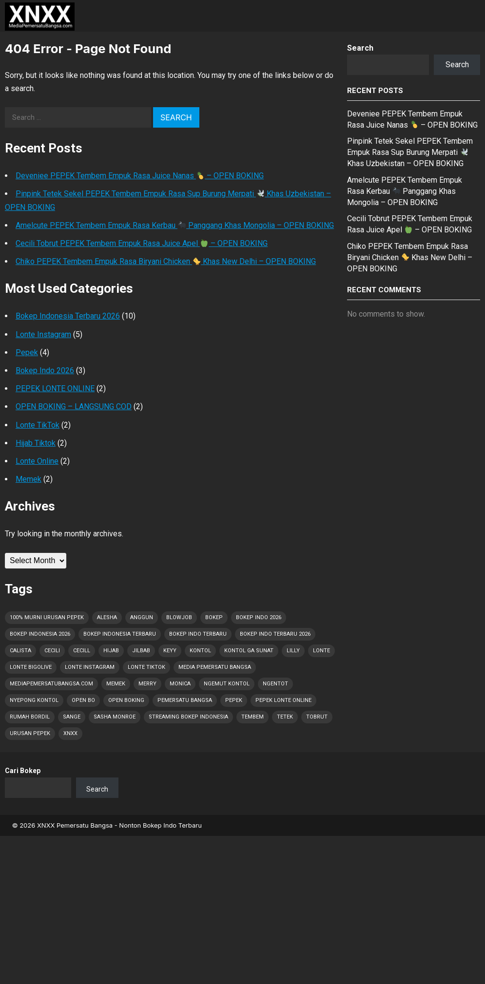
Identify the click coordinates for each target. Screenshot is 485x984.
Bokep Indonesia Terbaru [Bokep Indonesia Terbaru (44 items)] (119, 634)
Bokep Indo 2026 (45, 370)
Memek (28, 479)
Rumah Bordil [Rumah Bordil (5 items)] (30, 717)
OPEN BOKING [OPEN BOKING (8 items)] (126, 700)
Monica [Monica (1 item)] (180, 684)
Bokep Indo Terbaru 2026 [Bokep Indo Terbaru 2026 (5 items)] (275, 634)
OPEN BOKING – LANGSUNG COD (74, 406)
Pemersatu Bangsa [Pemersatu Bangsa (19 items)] (184, 700)
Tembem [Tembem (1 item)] (252, 717)
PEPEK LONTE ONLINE (55, 388)
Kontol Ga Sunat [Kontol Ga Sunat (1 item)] (248, 650)
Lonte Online (37, 461)
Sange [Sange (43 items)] (71, 717)
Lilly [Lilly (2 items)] (293, 650)
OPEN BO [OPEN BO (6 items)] (83, 700)
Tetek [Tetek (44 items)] (285, 717)
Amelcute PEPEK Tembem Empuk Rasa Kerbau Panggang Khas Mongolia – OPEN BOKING (175, 225)
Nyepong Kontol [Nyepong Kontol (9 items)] (34, 700)
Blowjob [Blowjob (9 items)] (179, 617)
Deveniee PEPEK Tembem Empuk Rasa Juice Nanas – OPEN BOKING (140, 175)
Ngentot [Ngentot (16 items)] (275, 684)
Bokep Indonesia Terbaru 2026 (68, 316)
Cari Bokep (22, 771)
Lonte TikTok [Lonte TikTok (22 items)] (146, 667)
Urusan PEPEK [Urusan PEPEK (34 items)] (30, 733)
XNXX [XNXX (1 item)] (70, 733)
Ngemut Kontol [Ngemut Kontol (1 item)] (227, 684)
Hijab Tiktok (36, 443)
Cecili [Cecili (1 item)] (52, 650)
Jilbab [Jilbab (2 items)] (141, 650)
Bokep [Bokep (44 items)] (214, 617)
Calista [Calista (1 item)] (20, 650)
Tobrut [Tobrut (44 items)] (317, 717)
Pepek (27, 352)
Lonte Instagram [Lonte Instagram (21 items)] (90, 667)
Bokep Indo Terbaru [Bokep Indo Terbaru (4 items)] (198, 634)
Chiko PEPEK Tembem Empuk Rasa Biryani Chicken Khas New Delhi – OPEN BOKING (166, 261)
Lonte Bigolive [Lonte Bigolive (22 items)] (31, 667)
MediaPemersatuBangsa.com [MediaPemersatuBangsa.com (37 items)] (51, 684)
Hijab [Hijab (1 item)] (111, 650)
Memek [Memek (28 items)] (115, 684)
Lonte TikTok (37, 425)
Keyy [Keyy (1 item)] (169, 650)
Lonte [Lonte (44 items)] (321, 650)
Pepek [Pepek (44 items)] (233, 700)
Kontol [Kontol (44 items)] (200, 650)
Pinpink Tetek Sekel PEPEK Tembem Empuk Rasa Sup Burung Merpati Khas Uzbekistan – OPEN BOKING (410, 152)
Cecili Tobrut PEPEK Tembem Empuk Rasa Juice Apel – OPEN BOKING (142, 243)
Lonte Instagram (43, 334)
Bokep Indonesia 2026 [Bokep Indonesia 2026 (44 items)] (40, 634)
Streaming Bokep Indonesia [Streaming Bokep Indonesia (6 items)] (188, 717)
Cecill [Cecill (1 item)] (81, 650)
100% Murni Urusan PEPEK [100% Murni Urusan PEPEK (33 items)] (47, 617)
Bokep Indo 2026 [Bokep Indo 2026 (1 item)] (258, 617)
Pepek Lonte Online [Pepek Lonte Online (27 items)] (283, 700)
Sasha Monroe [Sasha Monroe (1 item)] (115, 717)
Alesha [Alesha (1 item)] (107, 617)
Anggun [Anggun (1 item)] (141, 617)
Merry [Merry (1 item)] (147, 684)
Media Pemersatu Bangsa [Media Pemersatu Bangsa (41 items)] (214, 667)
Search (360, 48)
